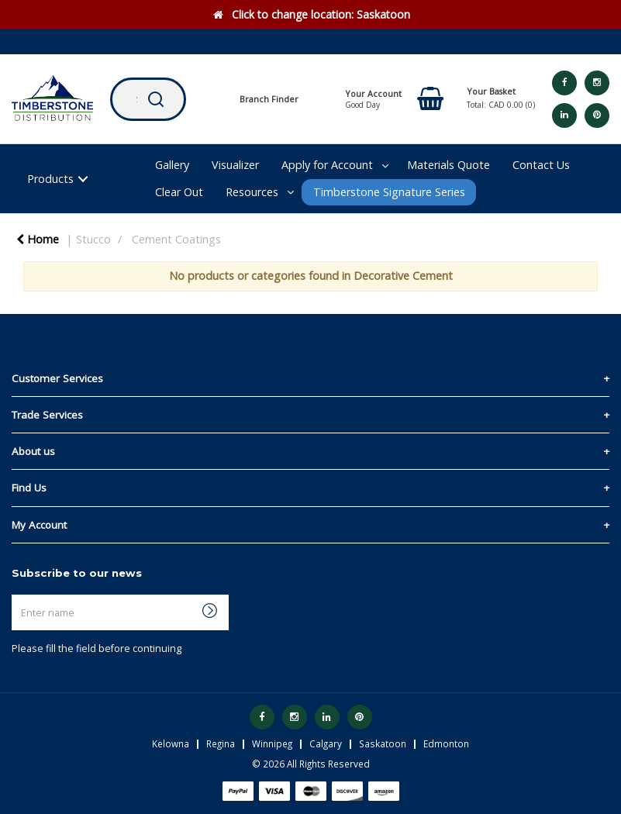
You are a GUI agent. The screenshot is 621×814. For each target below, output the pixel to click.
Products (50, 178)
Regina (220, 743)
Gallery (172, 164)
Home (37, 239)
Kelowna (170, 743)
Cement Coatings (176, 239)
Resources (252, 192)
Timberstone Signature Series (389, 192)
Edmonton (446, 743)
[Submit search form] (155, 99)
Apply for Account (327, 164)
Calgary (325, 743)
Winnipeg (272, 743)
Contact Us (541, 164)
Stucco (93, 239)
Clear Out (179, 192)
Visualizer (235, 164)
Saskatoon (382, 743)
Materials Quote (448, 164)
